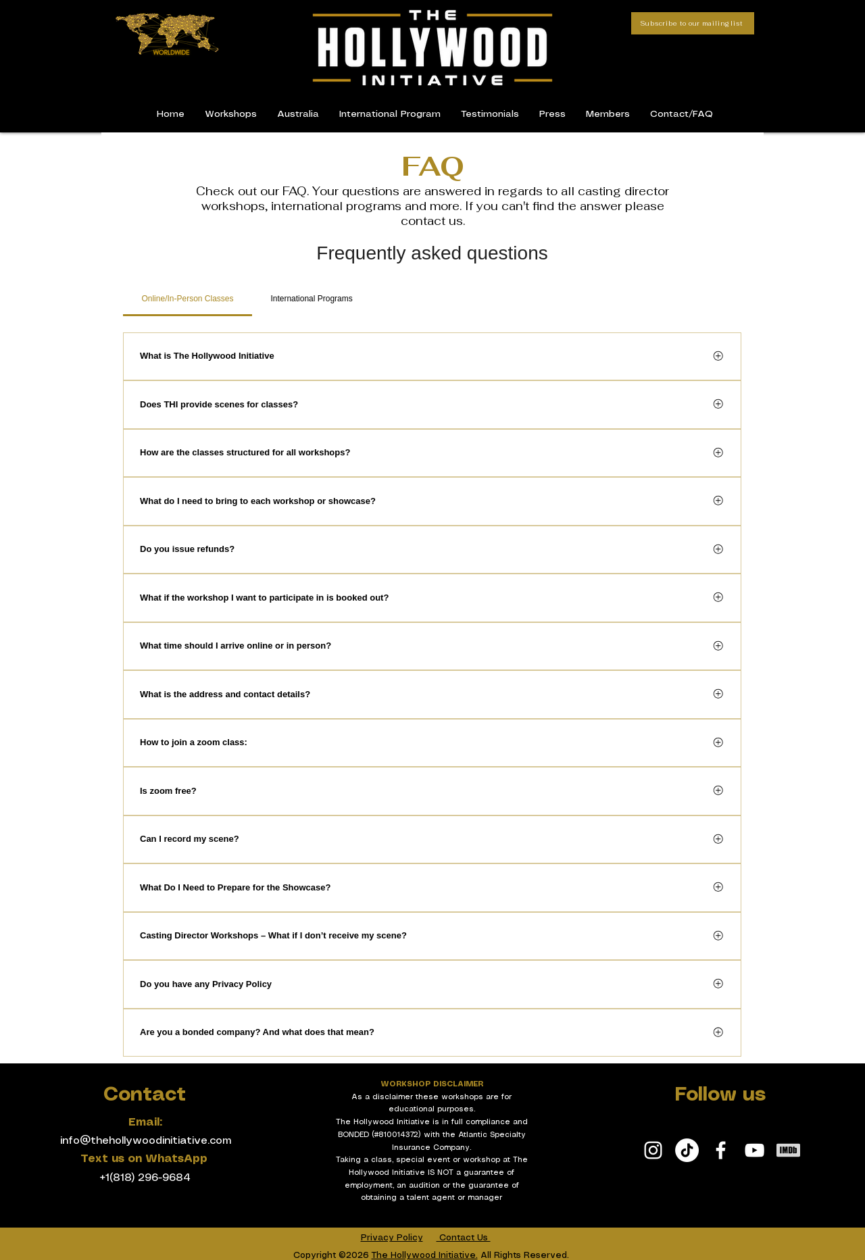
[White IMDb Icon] (788, 1150)
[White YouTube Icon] (754, 1150)
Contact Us (464, 1238)
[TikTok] (687, 1150)
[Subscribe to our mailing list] (692, 23)
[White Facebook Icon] (721, 1150)
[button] (608, 114)
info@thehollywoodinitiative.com (145, 1141)
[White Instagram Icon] (653, 1150)
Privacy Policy (392, 1238)
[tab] (187, 298)
